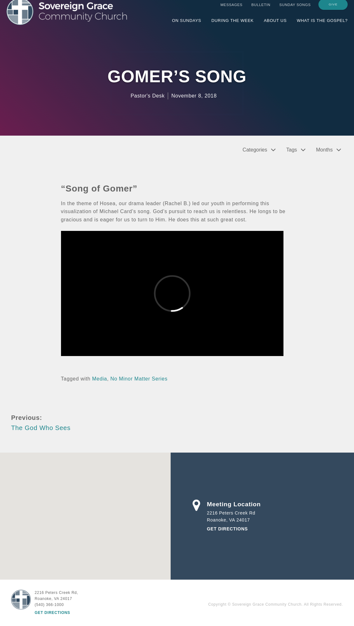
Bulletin (260, 10)
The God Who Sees (41, 427)
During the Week (232, 26)
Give (333, 10)
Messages (231, 10)
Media (99, 378)
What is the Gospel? (322, 26)
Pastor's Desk (148, 95)
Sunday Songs (295, 10)
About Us (275, 26)
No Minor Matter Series (138, 378)
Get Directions (227, 528)
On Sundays (186, 26)
